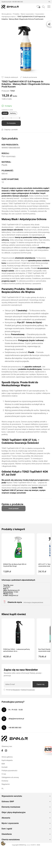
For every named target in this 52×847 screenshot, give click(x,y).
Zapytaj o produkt (10, 130)
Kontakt (4, 767)
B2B (3, 764)
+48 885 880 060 (17, 2)
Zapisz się (40, 684)
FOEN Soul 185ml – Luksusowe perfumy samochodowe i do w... (16, 650)
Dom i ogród (7, 828)
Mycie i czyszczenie (27, 14)
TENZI (12, 91)
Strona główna (6, 14)
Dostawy (5, 781)
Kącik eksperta (7, 760)
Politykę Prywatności (28, 690)
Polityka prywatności (9, 771)
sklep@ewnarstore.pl (16, 719)
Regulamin (16, 690)
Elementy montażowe (11, 807)
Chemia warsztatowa (11, 839)
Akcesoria (6, 818)
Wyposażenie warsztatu (12, 796)
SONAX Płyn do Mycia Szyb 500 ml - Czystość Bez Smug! (15, 565)
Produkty (16, 14)
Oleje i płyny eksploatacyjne (14, 812)
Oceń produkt (13, 508)
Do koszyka (11, 123)
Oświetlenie (7, 834)
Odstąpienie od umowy (10, 777)
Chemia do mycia (15, 602)
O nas (4, 774)
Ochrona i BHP (8, 801)
